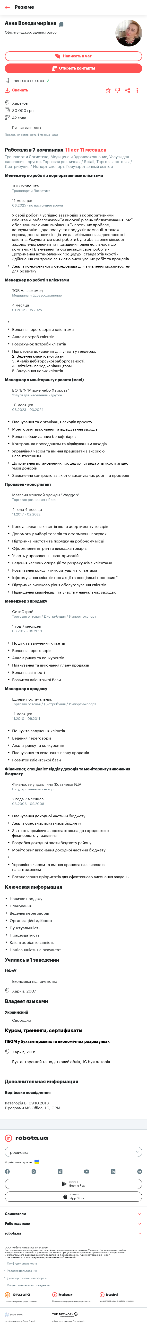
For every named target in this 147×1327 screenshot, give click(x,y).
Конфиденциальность (22, 1263)
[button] (73, 1184)
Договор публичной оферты (26, 1277)
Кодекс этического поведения (28, 1284)
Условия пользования (22, 1270)
